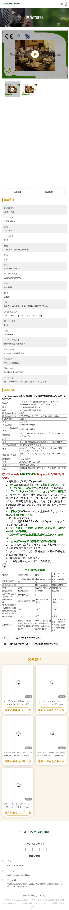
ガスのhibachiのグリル (46, 644)
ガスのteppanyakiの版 (27, 637)
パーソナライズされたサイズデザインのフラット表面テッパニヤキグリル (51, 703)
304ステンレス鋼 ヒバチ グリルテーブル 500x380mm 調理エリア (18, 754)
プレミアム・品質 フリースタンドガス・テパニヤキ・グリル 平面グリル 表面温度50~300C (18, 805)
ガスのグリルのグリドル (16, 644)
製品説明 (49, 192)
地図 (45, 895)
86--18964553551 (16, 865)
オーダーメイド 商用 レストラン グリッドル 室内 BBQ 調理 (18, 702)
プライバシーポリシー (31, 895)
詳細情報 (17, 192)
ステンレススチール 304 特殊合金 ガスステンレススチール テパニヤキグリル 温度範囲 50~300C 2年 (51, 754)
